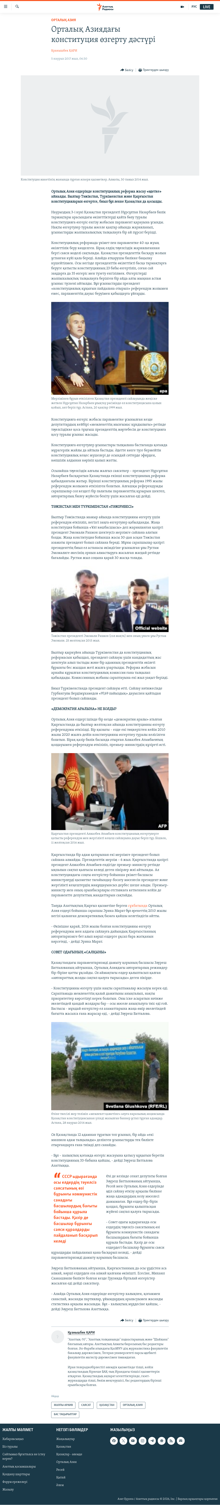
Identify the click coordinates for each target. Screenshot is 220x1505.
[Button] (126, 70)
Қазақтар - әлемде (69, 1454)
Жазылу (8, 1489)
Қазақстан (63, 1447)
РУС (194, 6)
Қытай (61, 1477)
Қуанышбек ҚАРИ (64, 50)
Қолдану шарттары (16, 1474)
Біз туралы (10, 1447)
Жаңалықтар (65, 1439)
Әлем (60, 1485)
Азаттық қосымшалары (19, 1466)
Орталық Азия (66, 1462)
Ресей (60, 1470)
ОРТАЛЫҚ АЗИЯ (63, 20)
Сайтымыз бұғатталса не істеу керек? (23, 1457)
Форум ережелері (14, 1482)
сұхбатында (137, 906)
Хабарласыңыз (13, 1439)
